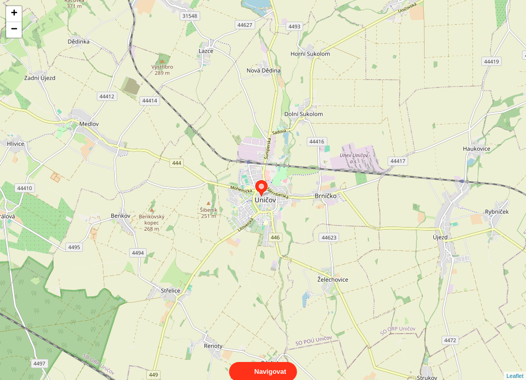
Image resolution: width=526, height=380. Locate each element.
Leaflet (514, 367)
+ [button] (14, 14)
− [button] (14, 30)
